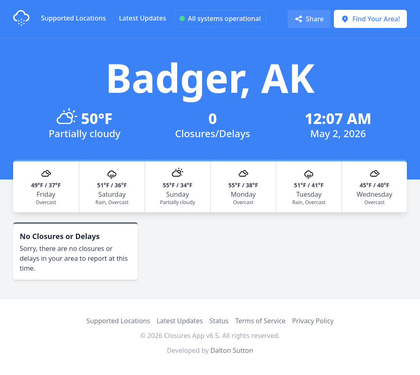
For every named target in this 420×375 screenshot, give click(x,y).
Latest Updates (142, 18)
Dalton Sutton (231, 350)
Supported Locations (73, 18)
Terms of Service (260, 320)
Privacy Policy (312, 320)
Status (219, 320)
